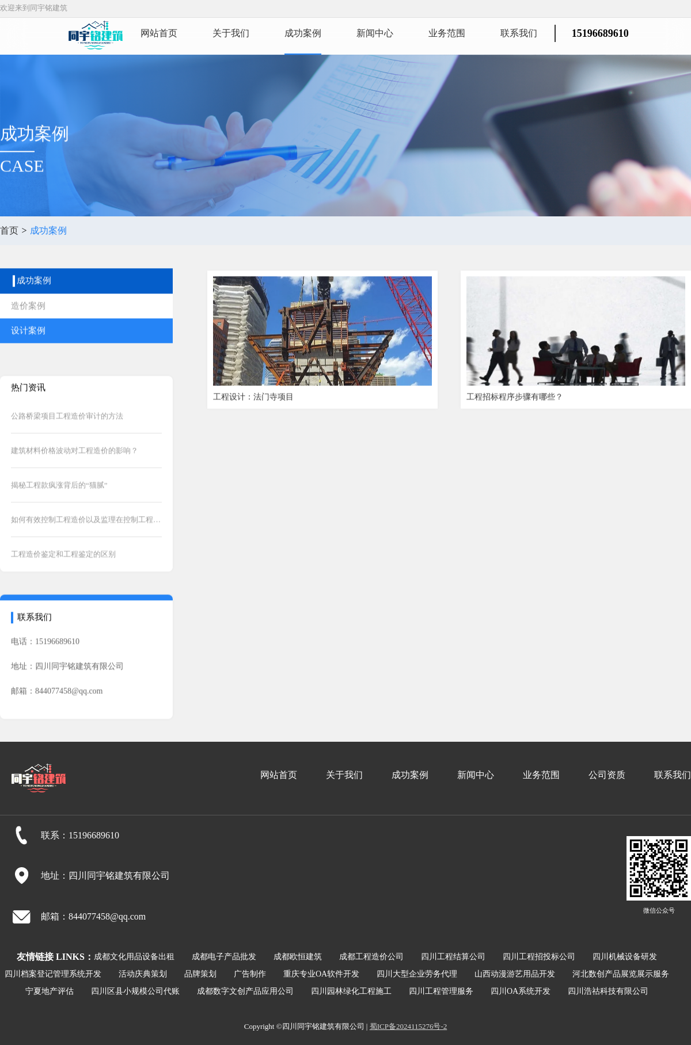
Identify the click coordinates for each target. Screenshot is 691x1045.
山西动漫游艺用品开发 (514, 974)
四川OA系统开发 (520, 991)
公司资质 (607, 775)
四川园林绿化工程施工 (351, 991)
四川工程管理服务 (441, 991)
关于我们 (230, 33)
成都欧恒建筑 (298, 956)
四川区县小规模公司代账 (135, 991)
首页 (9, 230)
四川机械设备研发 (625, 956)
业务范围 (446, 33)
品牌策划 (200, 974)
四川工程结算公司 (453, 956)
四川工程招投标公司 (539, 956)
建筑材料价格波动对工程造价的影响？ (74, 465)
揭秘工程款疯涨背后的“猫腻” (59, 499)
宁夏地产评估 (49, 991)
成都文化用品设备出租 (134, 956)
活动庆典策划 (143, 974)
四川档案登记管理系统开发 (53, 974)
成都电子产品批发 (224, 956)
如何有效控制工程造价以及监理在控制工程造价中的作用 (86, 534)
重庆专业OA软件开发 (321, 974)
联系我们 (518, 33)
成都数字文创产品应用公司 (245, 991)
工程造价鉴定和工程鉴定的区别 (63, 569)
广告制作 (250, 974)
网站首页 (159, 33)
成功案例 (302, 33)
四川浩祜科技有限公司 (608, 991)
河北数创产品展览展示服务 (620, 974)
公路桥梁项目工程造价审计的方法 (67, 430)
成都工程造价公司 (371, 956)
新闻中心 (374, 33)
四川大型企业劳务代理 (417, 974)
